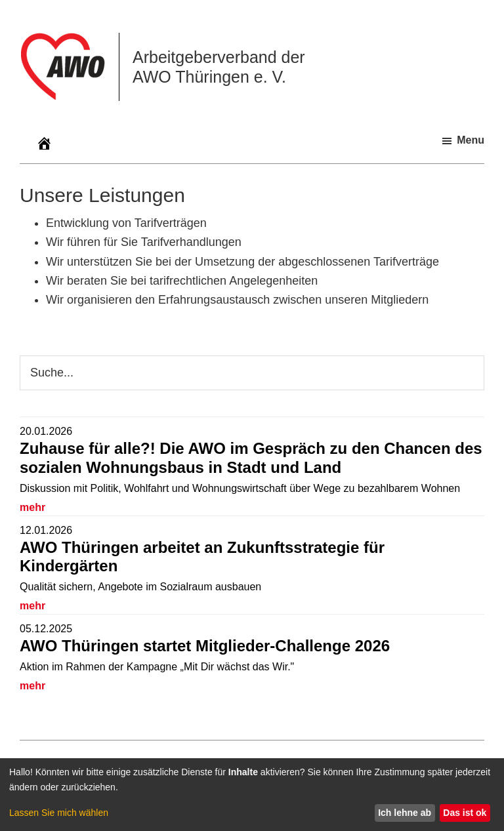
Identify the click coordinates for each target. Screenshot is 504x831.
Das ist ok (464, 812)
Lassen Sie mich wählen (58, 812)
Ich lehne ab (404, 812)
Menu (470, 140)
